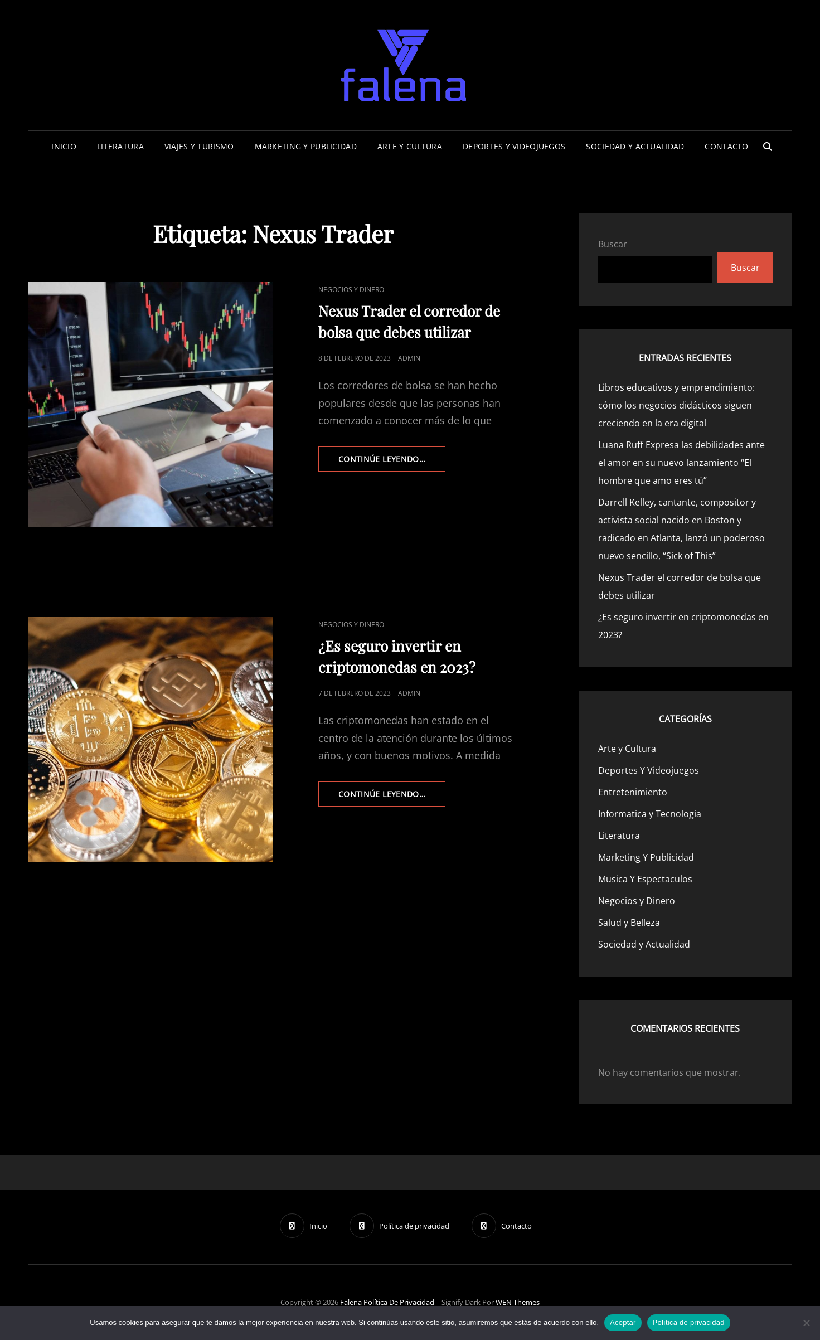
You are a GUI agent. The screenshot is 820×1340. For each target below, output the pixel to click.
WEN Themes (518, 1302)
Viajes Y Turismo (199, 146)
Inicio (63, 146)
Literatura (120, 146)
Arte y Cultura (409, 146)
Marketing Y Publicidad (306, 146)
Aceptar (623, 1322)
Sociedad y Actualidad (635, 146)
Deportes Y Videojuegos (514, 146)
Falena (351, 1302)
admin (409, 358)
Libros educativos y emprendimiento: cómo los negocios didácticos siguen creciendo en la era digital (676, 405)
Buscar (612, 244)
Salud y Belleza (629, 922)
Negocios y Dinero (351, 289)
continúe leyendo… (391, 462)
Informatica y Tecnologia (649, 814)
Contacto (726, 146)
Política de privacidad (398, 1302)
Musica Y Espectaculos (645, 879)
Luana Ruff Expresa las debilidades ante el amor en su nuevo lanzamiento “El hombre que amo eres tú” (681, 463)
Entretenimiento (632, 792)
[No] (806, 1322)
